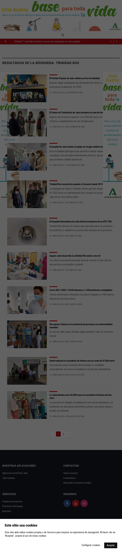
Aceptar (111, 545)
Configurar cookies (90, 545)
